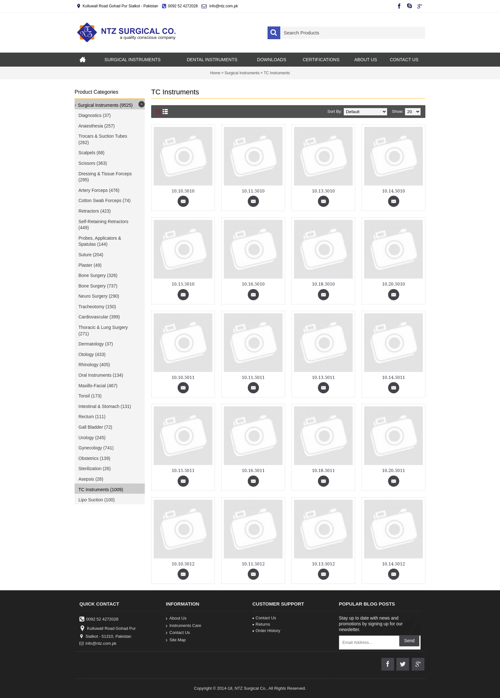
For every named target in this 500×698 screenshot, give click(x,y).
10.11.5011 (253, 377)
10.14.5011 (393, 377)
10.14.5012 (393, 563)
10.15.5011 (183, 470)
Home (215, 73)
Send (409, 640)
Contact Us (178, 633)
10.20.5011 (393, 470)
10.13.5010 (323, 190)
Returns (261, 624)
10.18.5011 (323, 470)
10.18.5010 (323, 284)
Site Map (176, 640)
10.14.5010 (393, 190)
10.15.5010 (183, 284)
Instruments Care (183, 625)
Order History (266, 630)
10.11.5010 (253, 190)
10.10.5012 (183, 563)
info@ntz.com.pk (97, 643)
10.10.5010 (183, 190)
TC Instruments (277, 73)
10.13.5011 (323, 377)
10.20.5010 (393, 284)
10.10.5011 (183, 377)
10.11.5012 (253, 563)
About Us (176, 618)
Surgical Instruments (241, 73)
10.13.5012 (323, 563)
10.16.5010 (253, 284)
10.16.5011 (253, 470)
